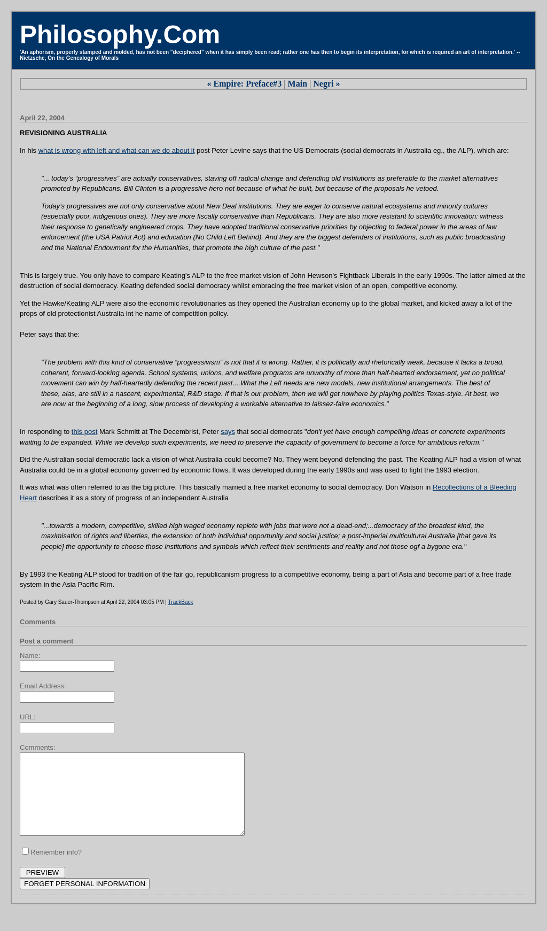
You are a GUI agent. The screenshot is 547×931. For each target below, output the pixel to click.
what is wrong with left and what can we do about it (116, 150)
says (228, 432)
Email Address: (43, 686)
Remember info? (56, 868)
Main (297, 83)
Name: (30, 655)
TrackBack (180, 602)
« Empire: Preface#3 (244, 83)
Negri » (326, 83)
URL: (28, 717)
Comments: (37, 747)
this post (84, 432)
